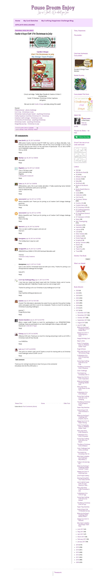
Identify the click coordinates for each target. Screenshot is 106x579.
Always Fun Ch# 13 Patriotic (83, 519)
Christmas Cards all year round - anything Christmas (32, 114)
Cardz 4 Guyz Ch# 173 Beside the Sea (83, 510)
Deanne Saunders (24, 320)
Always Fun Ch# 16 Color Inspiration (83, 378)
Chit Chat (78, 197)
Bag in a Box (81, 341)
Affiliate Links (80, 177)
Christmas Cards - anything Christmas (27, 122)
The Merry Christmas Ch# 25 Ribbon (83, 445)
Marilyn (21, 158)
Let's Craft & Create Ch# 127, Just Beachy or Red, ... (83, 483)
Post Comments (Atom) (30, 406)
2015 (77, 547)
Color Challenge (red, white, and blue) (83, 449)
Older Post (67, 403)
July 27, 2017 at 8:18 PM (28, 349)
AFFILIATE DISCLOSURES (25, 25)
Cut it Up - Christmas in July (24, 112)
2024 (77, 293)
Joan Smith (22, 140)
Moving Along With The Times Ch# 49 (83, 478)
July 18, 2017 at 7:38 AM (31, 158)
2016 (77, 545)
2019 (77, 305)
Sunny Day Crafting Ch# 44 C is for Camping (83, 397)
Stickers (78, 245)
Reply (20, 152)
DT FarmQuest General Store (83, 214)
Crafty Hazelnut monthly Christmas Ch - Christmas (32, 116)
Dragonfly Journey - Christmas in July (27, 124)
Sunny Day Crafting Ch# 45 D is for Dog (83, 362)
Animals (21, 129)
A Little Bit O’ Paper (31, 326)
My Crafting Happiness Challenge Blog (57, 21)
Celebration (79, 195)
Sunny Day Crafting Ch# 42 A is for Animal (83, 498)
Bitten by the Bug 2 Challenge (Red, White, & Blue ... (83, 515)
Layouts (78, 229)
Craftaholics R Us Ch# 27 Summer (82, 435)
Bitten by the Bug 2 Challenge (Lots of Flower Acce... (83, 328)
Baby (77, 181)
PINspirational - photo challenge (25, 110)
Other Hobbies (80, 234)
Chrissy (21, 333)
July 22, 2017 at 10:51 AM (31, 301)
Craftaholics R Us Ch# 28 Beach (82, 393)
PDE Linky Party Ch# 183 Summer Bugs (83, 352)
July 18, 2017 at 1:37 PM (34, 199)
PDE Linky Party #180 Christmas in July (83, 489)
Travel (78, 251)
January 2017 (82, 542)
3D (76, 174)
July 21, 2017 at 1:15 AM (34, 264)
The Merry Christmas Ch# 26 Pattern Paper (83, 403)
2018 (77, 308)
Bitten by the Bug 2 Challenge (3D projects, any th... (83, 417)
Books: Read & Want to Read (82, 190)
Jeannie (21, 301)
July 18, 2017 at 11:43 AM (32, 168)
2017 (77, 310)
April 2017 (81, 534)
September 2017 (83, 320)
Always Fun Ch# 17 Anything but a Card (83, 334)
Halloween (79, 225)
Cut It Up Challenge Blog (27, 280)
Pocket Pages (80, 238)
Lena (20, 183)
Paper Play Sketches (83, 407)
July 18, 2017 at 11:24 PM (33, 249)
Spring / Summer (81, 242)
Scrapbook (79, 240)
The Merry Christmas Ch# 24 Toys (83, 503)
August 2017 (81, 322)
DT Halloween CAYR (82, 217)
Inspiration (79, 227)
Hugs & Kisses (81, 349)
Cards (25, 129)
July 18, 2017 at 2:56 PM (32, 226)
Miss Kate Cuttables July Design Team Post (83, 524)
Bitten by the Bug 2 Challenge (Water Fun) (83, 382)
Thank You (79, 249)
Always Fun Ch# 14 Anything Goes (83, 472)
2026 (77, 170)
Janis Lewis (86, 118)
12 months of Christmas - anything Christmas (30, 120)
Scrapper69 (22, 249)
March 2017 (81, 537)
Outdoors (79, 236)
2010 (77, 560)
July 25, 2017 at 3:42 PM (31, 333)
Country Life (79, 203)
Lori (20, 349)
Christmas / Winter (33, 129)
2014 (77, 550)
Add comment (19, 360)
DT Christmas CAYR (81, 207)
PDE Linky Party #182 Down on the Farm (83, 388)
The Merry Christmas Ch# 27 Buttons (83, 367)
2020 (77, 303)
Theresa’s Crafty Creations (27, 256)
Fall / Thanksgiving (81, 221)
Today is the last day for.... (83, 462)
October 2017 (82, 317)
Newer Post (18, 403)
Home (17, 21)
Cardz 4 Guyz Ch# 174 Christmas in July (82, 411)
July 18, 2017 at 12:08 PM (29, 183)
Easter (78, 219)
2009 (77, 562)
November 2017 (83, 315)
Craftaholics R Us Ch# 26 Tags (82, 494)
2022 (77, 298)
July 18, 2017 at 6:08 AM (33, 140)
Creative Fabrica (80, 205)
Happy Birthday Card (83, 338)
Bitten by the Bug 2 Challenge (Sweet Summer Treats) (83, 467)
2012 (77, 555)
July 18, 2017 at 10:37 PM (33, 238)
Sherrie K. (22, 226)
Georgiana (22, 238)
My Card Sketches (30, 21)
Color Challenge (82, 371)
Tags (77, 247)
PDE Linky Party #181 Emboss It (82, 431)
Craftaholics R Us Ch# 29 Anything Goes (83, 357)
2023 (77, 295)
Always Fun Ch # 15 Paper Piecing (83, 422)
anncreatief (22, 199)
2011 (77, 557)
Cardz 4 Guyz (42, 52)
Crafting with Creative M (26, 176)
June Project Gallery (83, 475)
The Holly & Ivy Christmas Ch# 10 (83, 453)
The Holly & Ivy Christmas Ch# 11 (83, 374)
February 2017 (82, 539)
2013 (77, 552)
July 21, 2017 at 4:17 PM (42, 280)
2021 (77, 300)
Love (77, 232)
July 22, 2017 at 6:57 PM (37, 320)
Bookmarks (79, 183)
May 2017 (81, 532)
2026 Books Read (81, 172)
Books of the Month (82, 185)
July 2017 (80, 325)
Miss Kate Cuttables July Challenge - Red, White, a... (83, 458)
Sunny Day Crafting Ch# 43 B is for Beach (83, 440)
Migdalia (21, 168)
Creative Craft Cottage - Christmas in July (28, 118)
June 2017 (81, 529)
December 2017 (82, 313)
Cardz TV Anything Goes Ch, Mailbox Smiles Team (83, 344)
